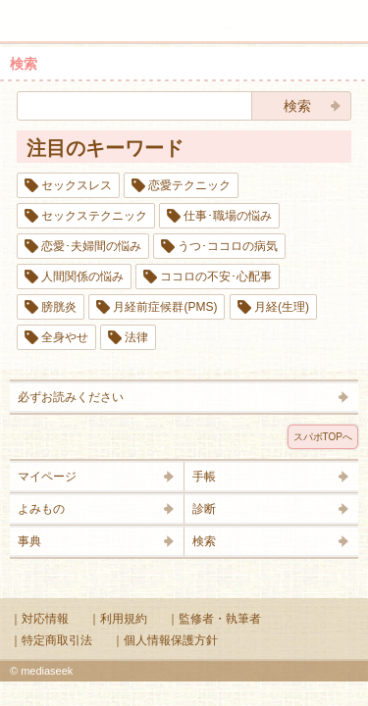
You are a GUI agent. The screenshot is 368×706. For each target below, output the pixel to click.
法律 (136, 337)
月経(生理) (281, 307)
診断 (204, 509)
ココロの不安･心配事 (216, 276)
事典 (29, 541)
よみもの (41, 509)
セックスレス (76, 185)
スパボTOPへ (322, 436)
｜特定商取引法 (51, 640)
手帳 (204, 476)
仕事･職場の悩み (228, 216)
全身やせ (64, 337)
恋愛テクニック (189, 185)
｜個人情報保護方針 (165, 640)
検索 (291, 12)
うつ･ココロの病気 (228, 246)
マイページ (47, 476)
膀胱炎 (59, 307)
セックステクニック (94, 216)
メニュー (27, 12)
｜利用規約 (117, 619)
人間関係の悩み (82, 276)
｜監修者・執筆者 (214, 619)
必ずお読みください (71, 397)
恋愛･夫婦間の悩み (91, 246)
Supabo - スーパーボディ (188, 24)
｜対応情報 (39, 619)
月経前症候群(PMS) (165, 307)
